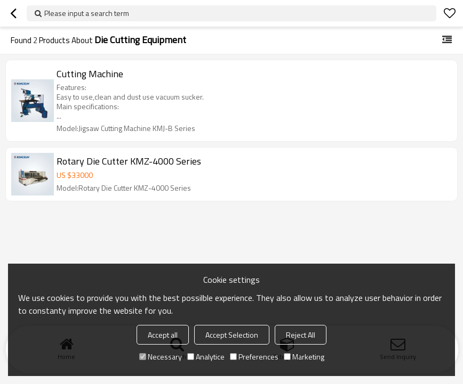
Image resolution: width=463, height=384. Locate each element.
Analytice (206, 356)
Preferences (254, 356)
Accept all (163, 334)
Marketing (304, 356)
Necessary (160, 356)
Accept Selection (231, 334)
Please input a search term (86, 13)
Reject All (300, 334)
